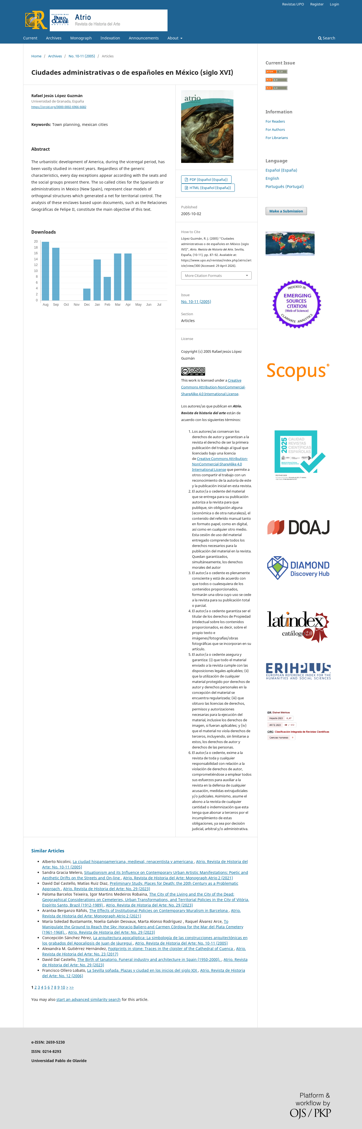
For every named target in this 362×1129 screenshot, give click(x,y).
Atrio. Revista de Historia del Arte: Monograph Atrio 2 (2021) (178, 877)
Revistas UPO (293, 4)
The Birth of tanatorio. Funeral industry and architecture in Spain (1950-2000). (149, 959)
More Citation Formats (203, 275)
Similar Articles (47, 851)
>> (71, 987)
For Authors (275, 129)
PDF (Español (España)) (208, 179)
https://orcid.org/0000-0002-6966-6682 (58, 107)
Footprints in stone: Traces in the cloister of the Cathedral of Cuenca (171, 948)
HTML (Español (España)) (210, 187)
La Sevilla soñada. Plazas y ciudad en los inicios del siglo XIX (142, 970)
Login (334, 4)
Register (317, 4)
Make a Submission (286, 211)
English (272, 178)
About (174, 38)
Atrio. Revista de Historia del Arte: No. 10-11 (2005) (181, 943)
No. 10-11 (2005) (82, 56)
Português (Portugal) (285, 186)
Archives (54, 38)
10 (63, 987)
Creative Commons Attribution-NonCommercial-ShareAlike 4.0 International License (213, 387)
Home (36, 56)
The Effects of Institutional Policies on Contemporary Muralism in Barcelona (159, 910)
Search (326, 38)
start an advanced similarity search (88, 999)
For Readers (275, 121)
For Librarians (277, 137)
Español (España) (281, 170)
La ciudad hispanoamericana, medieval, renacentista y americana (133, 861)
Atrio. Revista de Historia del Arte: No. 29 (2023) (106, 888)
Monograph (81, 38)
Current (30, 38)
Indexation (110, 38)
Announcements (144, 38)
